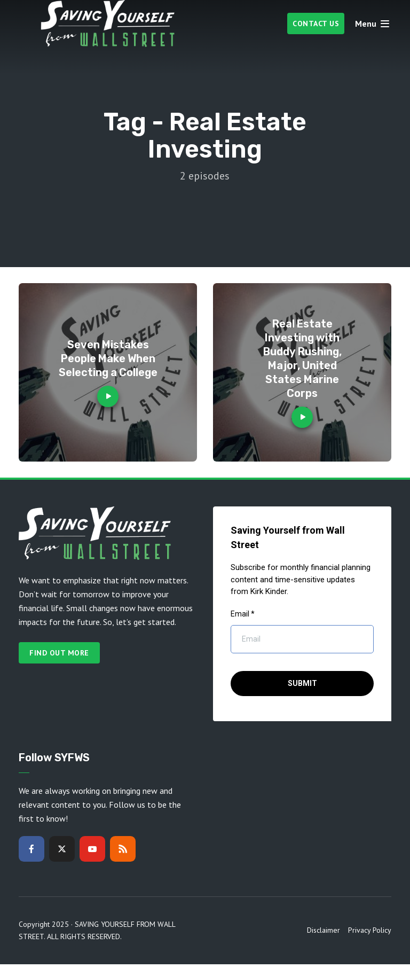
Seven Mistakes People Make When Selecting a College (108, 358)
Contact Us (316, 23)
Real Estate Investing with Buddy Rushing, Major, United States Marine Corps (302, 358)
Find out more (59, 653)
